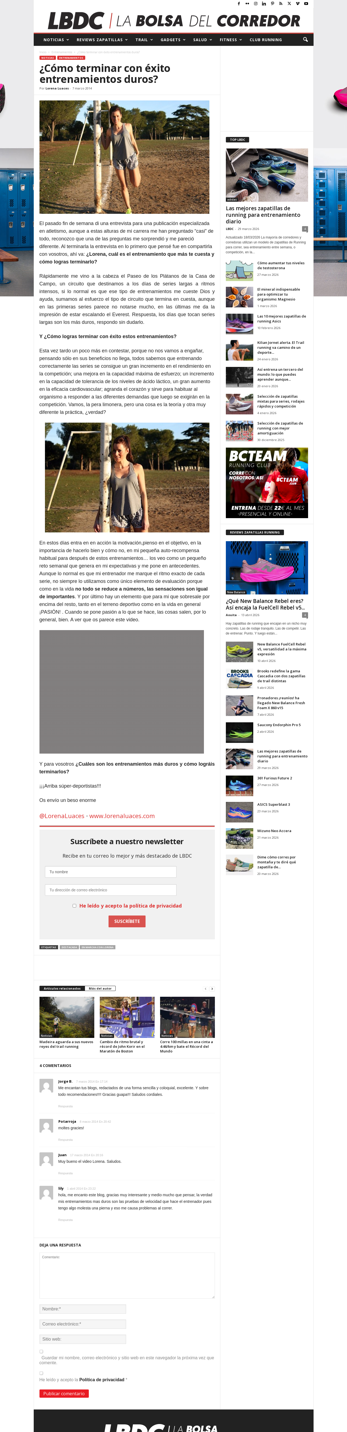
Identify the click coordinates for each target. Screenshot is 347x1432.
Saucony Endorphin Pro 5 (279, 724)
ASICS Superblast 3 (273, 804)
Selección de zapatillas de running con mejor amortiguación (280, 428)
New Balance (236, 592)
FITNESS (231, 40)
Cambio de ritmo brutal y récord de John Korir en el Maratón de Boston (122, 1046)
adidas (232, 199)
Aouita (231, 615)
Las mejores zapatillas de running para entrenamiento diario (263, 215)
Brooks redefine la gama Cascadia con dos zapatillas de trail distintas (281, 676)
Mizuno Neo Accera (274, 830)
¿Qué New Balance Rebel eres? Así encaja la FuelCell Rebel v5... (265, 604)
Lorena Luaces (57, 88)
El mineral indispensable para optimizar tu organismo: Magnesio (278, 294)
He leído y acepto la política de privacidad (130, 905)
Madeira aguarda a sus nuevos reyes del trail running (66, 1044)
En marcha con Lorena (97, 947)
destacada (69, 947)
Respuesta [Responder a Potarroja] (65, 1139)
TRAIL (144, 40)
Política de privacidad (102, 1379)
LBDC (230, 229)
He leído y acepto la (83, 1376)
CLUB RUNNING (266, 39)
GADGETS (173, 40)
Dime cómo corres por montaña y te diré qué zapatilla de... (276, 862)
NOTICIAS (56, 40)
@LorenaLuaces (61, 816)
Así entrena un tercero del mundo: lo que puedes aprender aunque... (280, 374)
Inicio (42, 52)
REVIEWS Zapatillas (102, 40)
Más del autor (100, 988)
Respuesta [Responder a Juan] (65, 1173)
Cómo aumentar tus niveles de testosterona (281, 265)
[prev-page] (205, 989)
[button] (305, 40)
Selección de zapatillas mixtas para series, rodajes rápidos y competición (281, 401)
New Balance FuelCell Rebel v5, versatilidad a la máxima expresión (281, 649)
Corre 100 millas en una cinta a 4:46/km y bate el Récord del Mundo (186, 1046)
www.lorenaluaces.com (122, 816)
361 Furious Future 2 (274, 778)
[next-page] (212, 989)
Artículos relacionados (62, 988)
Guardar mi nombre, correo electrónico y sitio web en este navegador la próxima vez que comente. (126, 1360)
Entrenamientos (62, 52)
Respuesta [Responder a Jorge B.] (65, 1106)
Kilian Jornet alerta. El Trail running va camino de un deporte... (280, 347)
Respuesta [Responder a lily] (65, 1220)
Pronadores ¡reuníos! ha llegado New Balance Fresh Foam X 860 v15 (281, 702)
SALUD (202, 40)
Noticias (47, 58)
